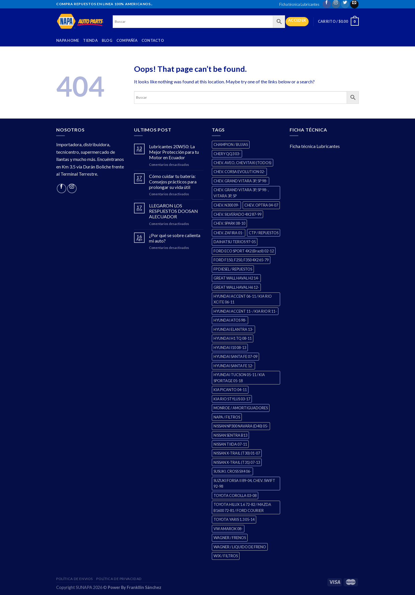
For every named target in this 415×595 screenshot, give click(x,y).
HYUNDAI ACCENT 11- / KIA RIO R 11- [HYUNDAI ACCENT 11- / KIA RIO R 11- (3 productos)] (245, 311)
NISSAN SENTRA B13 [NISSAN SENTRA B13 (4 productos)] (230, 435)
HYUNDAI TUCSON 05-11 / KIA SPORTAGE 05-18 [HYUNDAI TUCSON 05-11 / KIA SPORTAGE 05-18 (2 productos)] (239, 377)
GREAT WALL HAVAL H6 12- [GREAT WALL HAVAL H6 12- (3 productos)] (236, 287)
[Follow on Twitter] (345, 4)
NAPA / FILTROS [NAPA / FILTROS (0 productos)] (227, 417)
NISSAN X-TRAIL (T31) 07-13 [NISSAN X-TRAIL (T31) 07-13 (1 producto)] (237, 462)
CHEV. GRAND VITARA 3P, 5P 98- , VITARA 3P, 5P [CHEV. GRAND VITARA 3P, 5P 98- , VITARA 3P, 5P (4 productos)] (241, 192)
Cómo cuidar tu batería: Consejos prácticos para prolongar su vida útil (173, 181)
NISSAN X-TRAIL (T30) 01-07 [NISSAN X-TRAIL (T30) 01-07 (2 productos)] (237, 453)
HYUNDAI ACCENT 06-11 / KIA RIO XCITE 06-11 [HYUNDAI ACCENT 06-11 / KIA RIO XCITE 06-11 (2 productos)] (243, 299)
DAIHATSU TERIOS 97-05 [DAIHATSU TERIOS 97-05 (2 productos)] (235, 241)
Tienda (90, 40)
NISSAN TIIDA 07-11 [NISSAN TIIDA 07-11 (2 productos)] (230, 444)
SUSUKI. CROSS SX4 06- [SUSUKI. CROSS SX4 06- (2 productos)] (232, 471)
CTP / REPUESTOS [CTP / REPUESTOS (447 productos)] (263, 232)
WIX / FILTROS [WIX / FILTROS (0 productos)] (226, 555)
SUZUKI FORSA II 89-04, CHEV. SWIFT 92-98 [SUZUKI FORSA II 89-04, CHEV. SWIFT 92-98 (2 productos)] (244, 483)
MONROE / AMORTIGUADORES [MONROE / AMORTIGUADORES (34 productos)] (241, 408)
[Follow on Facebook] (326, 4)
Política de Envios (74, 579)
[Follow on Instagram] (336, 4)
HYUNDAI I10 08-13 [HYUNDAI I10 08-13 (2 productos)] (230, 347)
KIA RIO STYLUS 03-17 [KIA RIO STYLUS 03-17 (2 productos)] (232, 399)
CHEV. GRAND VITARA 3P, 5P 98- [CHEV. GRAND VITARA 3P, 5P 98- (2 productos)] (240, 181)
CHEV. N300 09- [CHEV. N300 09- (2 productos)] (226, 205)
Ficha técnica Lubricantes (299, 4)
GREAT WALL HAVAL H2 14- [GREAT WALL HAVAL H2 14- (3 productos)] (236, 278)
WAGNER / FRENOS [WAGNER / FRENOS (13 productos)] (230, 537)
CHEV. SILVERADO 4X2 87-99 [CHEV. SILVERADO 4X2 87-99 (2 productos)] (237, 214)
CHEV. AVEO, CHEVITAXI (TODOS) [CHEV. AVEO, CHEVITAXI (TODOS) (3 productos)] (242, 162)
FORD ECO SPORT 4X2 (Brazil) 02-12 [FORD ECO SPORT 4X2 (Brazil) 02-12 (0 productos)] (244, 251)
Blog (107, 40)
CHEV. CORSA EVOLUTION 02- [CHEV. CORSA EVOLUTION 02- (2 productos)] (239, 171)
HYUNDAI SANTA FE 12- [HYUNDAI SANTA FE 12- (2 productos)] (233, 365)
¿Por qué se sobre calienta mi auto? (174, 237)
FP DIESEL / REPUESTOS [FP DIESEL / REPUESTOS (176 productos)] (233, 269)
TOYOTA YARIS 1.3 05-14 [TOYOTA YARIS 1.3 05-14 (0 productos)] (234, 519)
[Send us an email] (354, 4)
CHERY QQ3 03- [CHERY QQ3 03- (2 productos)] (227, 153)
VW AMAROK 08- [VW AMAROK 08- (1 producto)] (228, 528)
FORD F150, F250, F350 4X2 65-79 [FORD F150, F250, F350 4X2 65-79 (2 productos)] (241, 260)
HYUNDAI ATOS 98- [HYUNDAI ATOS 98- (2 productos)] (230, 320)
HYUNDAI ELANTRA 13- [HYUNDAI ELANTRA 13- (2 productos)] (233, 329)
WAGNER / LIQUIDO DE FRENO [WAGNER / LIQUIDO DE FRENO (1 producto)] (240, 547)
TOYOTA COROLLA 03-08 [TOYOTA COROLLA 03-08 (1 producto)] (235, 495)
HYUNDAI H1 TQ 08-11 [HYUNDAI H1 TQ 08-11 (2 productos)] (233, 338)
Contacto (153, 40)
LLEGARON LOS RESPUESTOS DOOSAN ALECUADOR (173, 211)
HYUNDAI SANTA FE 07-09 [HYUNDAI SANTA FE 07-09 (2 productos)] (235, 356)
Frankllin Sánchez (144, 587)
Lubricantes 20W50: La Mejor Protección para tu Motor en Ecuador (174, 152)
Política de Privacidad (119, 579)
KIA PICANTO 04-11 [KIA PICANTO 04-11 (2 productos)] (230, 389)
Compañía (126, 40)
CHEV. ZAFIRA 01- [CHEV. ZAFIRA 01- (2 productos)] (229, 232)
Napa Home (67, 40)
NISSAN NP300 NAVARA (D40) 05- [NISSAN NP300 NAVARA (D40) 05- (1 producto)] (241, 426)
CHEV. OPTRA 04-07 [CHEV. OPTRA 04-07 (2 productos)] (261, 205)
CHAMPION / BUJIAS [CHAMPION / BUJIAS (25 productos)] (231, 144)
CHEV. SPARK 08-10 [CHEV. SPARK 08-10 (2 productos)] (229, 223)
